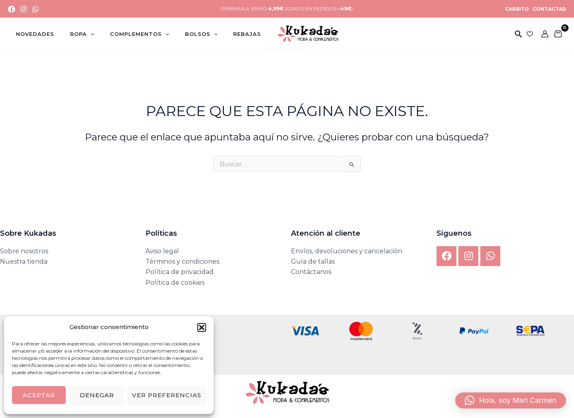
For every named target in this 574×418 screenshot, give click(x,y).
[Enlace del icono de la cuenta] (545, 34)
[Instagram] (23, 9)
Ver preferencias (166, 395)
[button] (202, 327)
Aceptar (39, 395)
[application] (79, 34)
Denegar (97, 395)
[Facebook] (11, 9)
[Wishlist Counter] (530, 34)
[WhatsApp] (35, 9)
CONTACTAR (548, 9)
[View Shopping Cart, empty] (558, 33)
